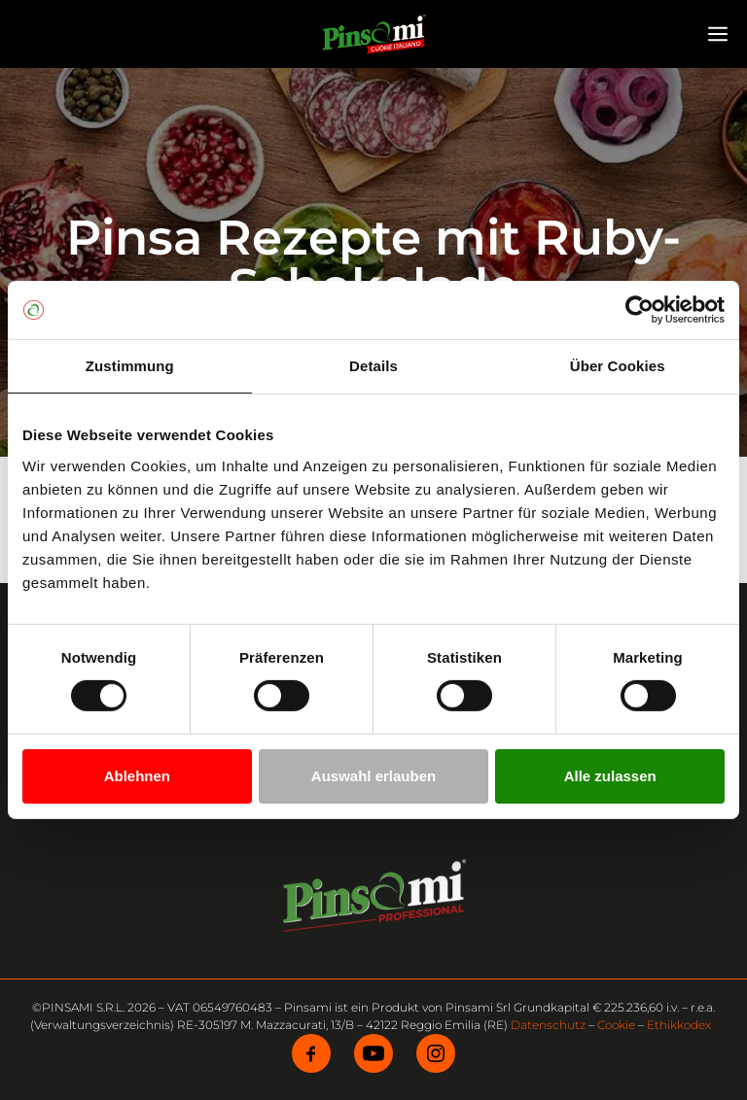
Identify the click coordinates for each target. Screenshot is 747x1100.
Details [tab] (373, 366)
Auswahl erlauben (373, 776)
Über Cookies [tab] (617, 366)
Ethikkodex (679, 1024)
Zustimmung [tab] (130, 366)
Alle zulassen (610, 776)
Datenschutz (548, 1024)
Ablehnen (137, 776)
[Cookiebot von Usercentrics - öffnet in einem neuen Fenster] (639, 310)
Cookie (616, 1024)
